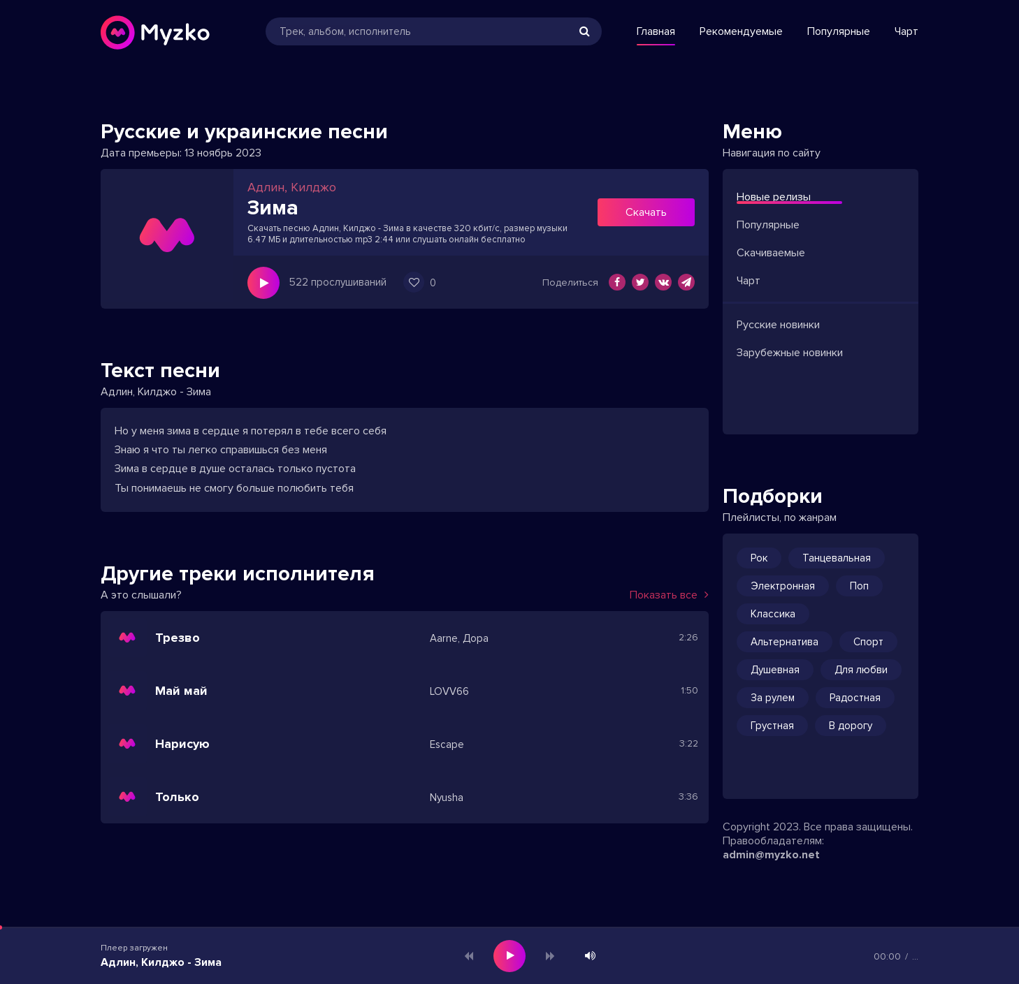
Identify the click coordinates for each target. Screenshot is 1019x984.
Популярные (838, 31)
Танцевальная (836, 558)
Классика (773, 614)
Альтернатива (784, 642)
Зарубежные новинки (790, 353)
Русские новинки (778, 325)
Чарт (906, 31)
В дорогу (850, 725)
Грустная (772, 725)
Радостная (855, 697)
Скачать (646, 212)
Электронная (783, 586)
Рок (759, 558)
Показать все (669, 595)
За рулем (773, 697)
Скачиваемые (771, 253)
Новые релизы (774, 197)
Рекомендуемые (741, 31)
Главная (656, 31)
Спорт (868, 642)
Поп (859, 586)
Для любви (861, 669)
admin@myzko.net (771, 855)
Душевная (775, 669)
